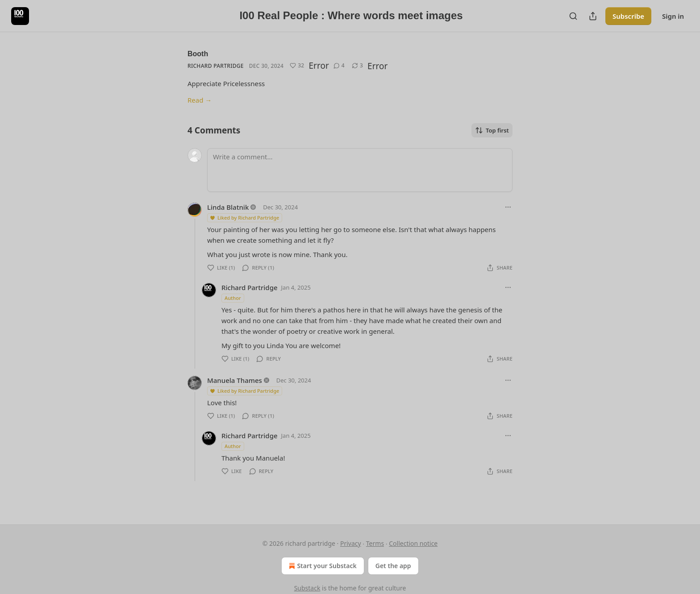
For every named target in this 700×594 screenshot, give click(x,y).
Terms (375, 543)
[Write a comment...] (359, 170)
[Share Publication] (593, 16)
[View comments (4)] (339, 65)
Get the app (393, 565)
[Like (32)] (297, 65)
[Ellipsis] (508, 207)
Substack (307, 588)
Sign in (673, 16)
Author (233, 298)
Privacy (350, 543)
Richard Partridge (216, 66)
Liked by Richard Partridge (244, 217)
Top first (492, 130)
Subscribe (628, 16)
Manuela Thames (234, 380)
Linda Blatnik (228, 207)
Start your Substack (321, 566)
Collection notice (413, 543)
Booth (198, 54)
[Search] (573, 16)
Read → (200, 100)
